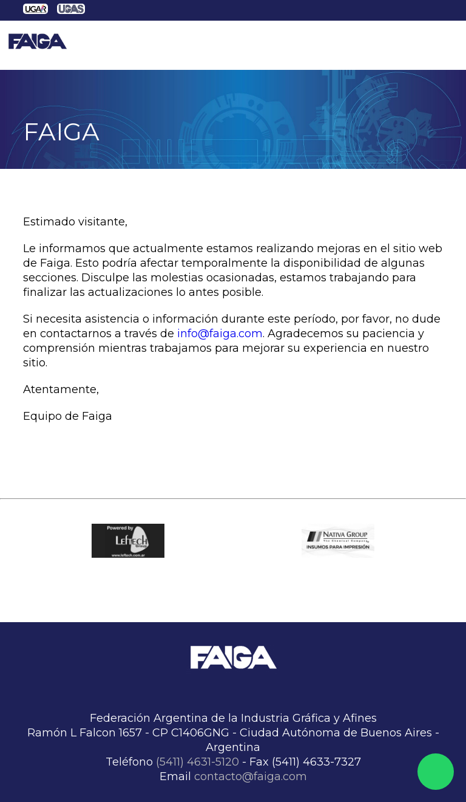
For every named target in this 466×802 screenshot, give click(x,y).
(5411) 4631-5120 (197, 762)
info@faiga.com (220, 333)
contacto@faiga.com (250, 776)
